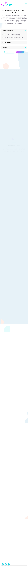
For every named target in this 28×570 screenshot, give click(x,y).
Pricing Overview (6, 42)
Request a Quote (10, 52)
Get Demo (20, 52)
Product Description (7, 30)
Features (4, 47)
